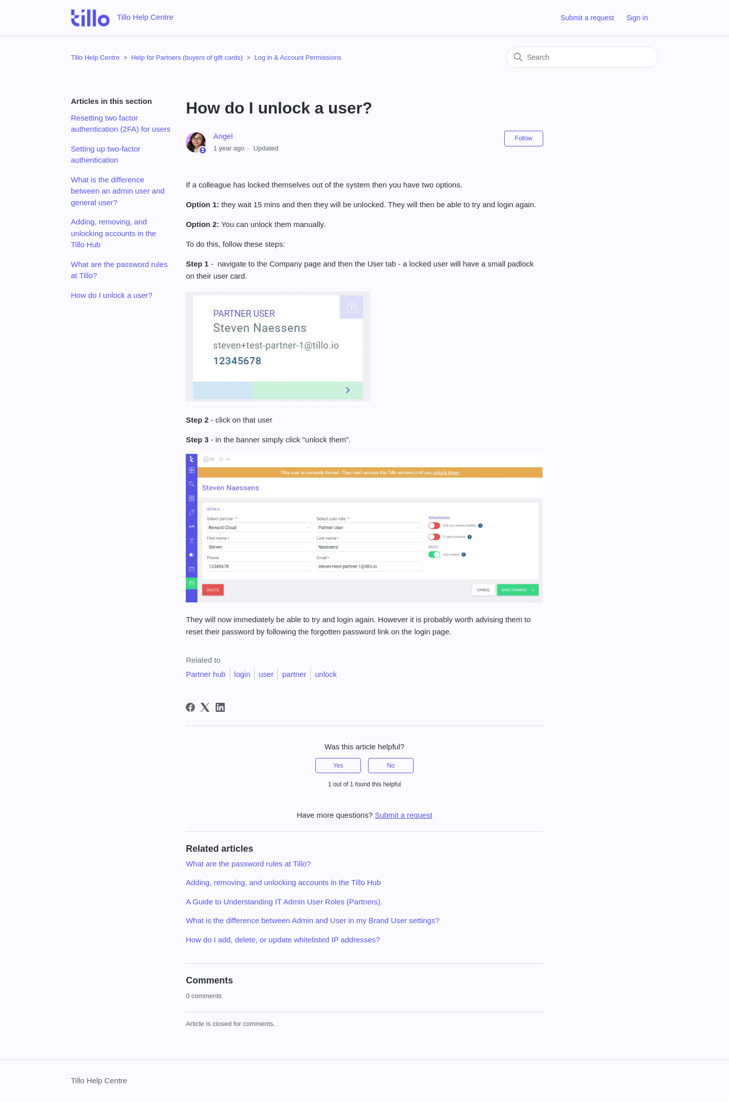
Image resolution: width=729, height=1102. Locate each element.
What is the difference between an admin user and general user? (118, 191)
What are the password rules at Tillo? (119, 270)
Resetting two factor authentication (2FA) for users (121, 123)
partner (294, 674)
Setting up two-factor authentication (106, 154)
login (242, 674)
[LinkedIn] (220, 707)
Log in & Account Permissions (297, 57)
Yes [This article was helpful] (338, 765)
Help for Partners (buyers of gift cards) (188, 57)
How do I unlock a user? (111, 295)
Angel (222, 136)
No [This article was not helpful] (390, 765)
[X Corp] (205, 707)
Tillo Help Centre (95, 57)
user (266, 674)
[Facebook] (190, 707)
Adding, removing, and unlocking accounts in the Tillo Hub (113, 233)
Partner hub (205, 674)
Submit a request (587, 18)
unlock (326, 674)
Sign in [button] (637, 18)
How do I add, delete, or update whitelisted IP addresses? (283, 939)
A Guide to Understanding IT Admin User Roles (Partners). (284, 901)
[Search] (582, 57)
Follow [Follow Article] (524, 138)
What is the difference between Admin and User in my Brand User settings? (312, 920)
